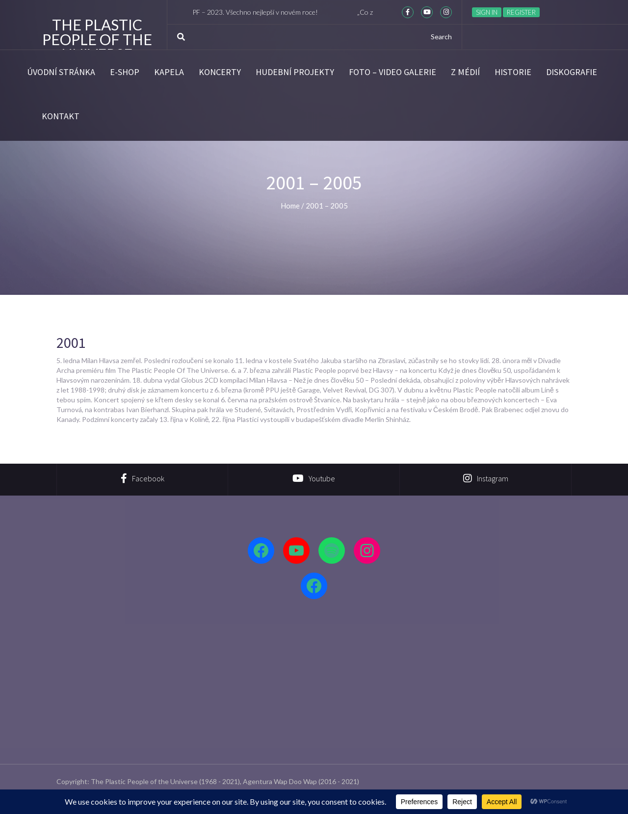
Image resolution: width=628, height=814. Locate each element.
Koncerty (220, 72)
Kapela (169, 72)
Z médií (465, 72)
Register (521, 12)
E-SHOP (124, 72)
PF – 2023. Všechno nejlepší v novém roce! (260, 12)
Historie (513, 72)
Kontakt (60, 116)
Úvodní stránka (61, 72)
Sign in (486, 12)
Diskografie (571, 72)
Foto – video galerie (392, 72)
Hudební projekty (295, 72)
